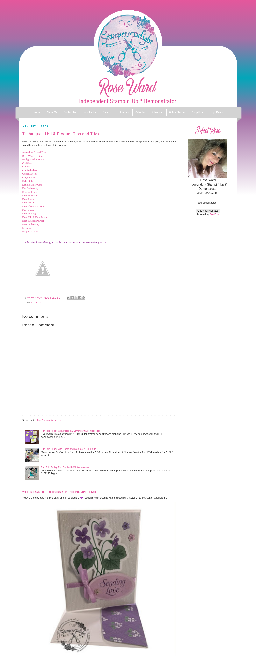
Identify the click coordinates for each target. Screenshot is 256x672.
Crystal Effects (30, 173)
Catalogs (108, 112)
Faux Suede (28, 209)
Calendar (140, 112)
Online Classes (177, 112)
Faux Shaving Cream (33, 206)
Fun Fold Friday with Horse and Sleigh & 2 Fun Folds (68, 449)
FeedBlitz (214, 214)
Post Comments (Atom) (48, 420)
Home (37, 112)
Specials (124, 112)
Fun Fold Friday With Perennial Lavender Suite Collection (70, 431)
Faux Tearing (29, 213)
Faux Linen (28, 199)
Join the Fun (89, 112)
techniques (36, 302)
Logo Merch (216, 112)
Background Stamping (33, 159)
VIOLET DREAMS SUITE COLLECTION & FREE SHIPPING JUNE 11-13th (59, 491)
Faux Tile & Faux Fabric (34, 217)
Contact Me (70, 112)
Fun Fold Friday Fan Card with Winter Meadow (65, 467)
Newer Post (29, 414)
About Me (52, 112)
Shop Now (197, 112)
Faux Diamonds (30, 195)
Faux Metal (28, 202)
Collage (26, 166)
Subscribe (157, 112)
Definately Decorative (33, 180)
